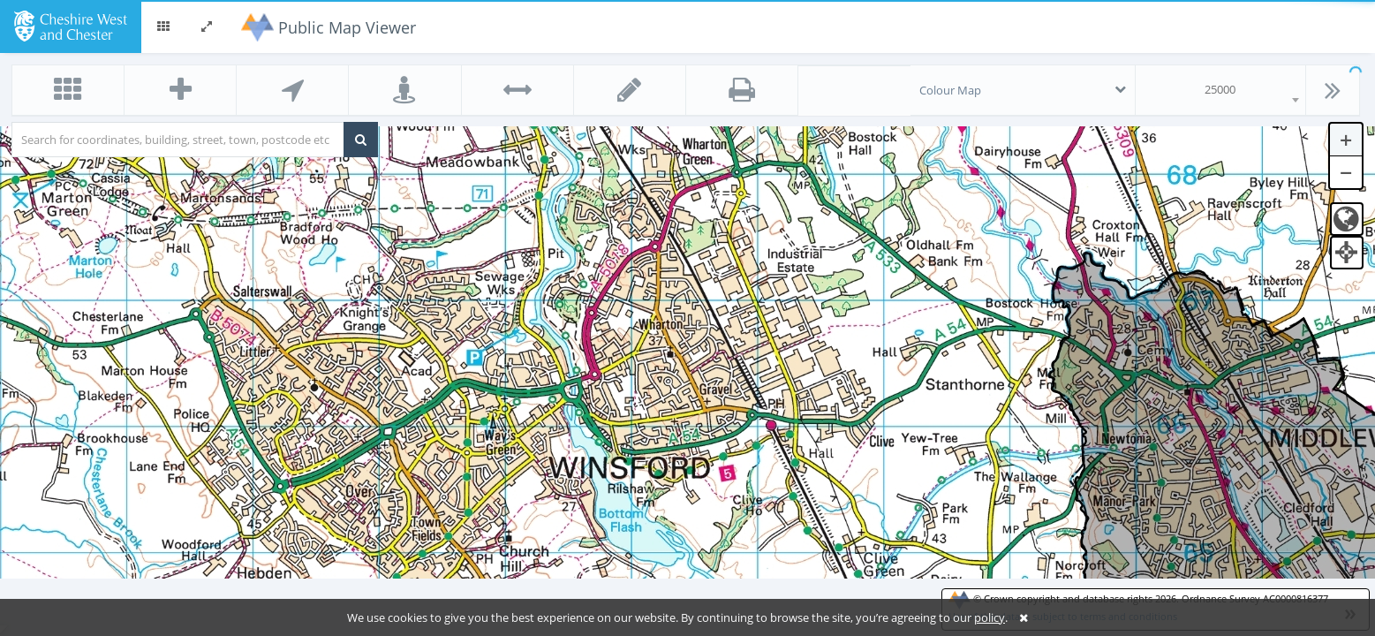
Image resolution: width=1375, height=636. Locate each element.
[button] (163, 26)
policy (989, 617)
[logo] (70, 25)
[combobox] (1220, 90)
